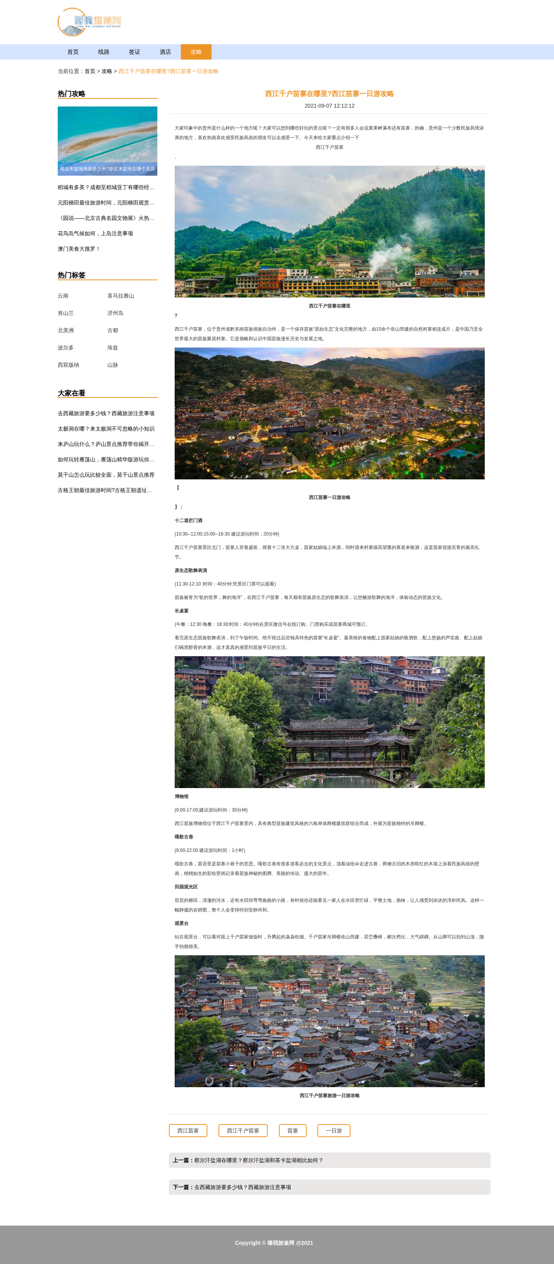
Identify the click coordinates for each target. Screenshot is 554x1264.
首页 (73, 51)
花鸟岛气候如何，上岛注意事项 (95, 233)
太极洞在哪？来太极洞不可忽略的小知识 (106, 429)
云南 (63, 296)
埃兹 (112, 347)
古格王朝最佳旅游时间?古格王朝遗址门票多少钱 (116, 490)
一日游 (334, 1131)
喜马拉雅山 (120, 296)
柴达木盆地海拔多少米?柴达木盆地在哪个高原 (107, 168)
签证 (134, 51)
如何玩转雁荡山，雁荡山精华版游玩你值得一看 (114, 459)
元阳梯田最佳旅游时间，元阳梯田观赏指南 (109, 203)
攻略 (196, 51)
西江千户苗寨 (243, 1131)
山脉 (112, 365)
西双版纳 (68, 365)
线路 (104, 51)
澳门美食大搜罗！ (79, 249)
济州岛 (115, 313)
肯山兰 (66, 313)
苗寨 (292, 1131)
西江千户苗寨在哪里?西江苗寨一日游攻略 (168, 71)
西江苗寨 (188, 1131)
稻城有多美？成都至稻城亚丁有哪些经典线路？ (114, 187)
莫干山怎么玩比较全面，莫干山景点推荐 (106, 475)
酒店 (165, 51)
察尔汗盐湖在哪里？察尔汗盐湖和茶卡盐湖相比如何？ (259, 1160)
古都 (112, 330)
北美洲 (66, 330)
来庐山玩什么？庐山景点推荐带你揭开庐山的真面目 (120, 444)
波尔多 (66, 347)
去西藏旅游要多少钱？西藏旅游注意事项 (106, 413)
